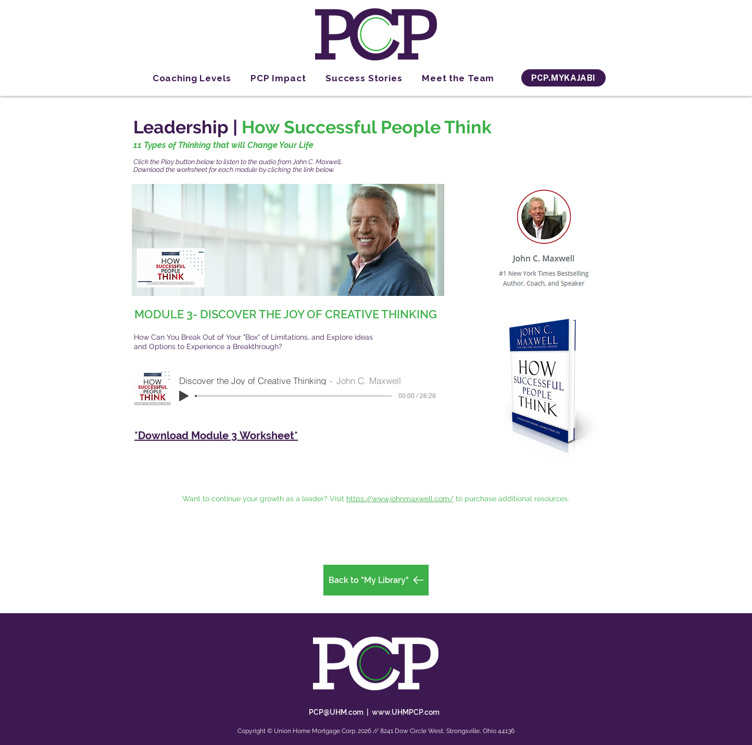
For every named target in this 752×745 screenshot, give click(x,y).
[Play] (184, 396)
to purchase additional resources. (512, 498)
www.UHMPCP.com (406, 712)
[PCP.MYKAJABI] (563, 77)
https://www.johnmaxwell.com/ (400, 498)
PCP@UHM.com (336, 712)
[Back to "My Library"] (376, 580)
